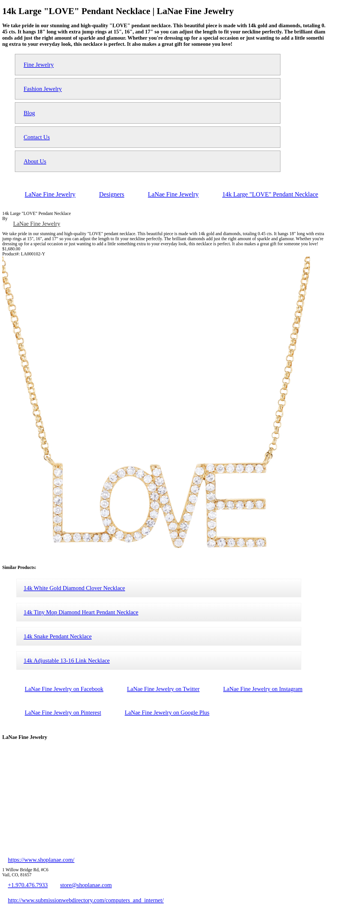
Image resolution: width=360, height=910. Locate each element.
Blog (29, 113)
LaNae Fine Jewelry (36, 223)
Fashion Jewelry (43, 88)
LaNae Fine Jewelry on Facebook (64, 689)
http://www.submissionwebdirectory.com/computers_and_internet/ (86, 900)
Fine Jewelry (39, 64)
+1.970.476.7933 (28, 885)
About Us (35, 161)
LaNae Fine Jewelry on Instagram (263, 689)
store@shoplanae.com (86, 885)
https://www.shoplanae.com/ (41, 859)
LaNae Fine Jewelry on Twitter (163, 689)
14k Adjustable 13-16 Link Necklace (67, 660)
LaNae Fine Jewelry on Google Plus (167, 712)
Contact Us (37, 137)
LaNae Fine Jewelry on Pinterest (63, 712)
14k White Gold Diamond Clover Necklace (74, 588)
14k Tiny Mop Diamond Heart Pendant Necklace (81, 612)
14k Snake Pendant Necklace (58, 636)
